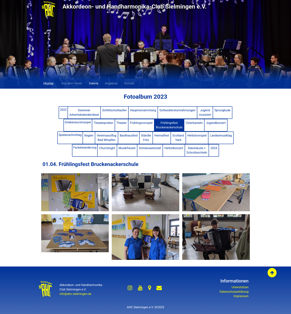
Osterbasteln (194, 123)
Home (47, 83)
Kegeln (89, 135)
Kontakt (129, 83)
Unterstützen (240, 287)
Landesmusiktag (221, 135)
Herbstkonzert (173, 148)
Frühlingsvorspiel (141, 123)
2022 (63, 109)
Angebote (111, 83)
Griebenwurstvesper (78, 122)
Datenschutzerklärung (234, 291)
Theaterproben (103, 123)
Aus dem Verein (72, 83)
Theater (122, 123)
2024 (213, 148)
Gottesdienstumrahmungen (177, 110)
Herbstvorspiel (197, 135)
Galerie (93, 83)
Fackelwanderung (84, 147)
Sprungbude (222, 110)
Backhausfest (129, 135)
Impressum (241, 296)
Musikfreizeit (127, 148)
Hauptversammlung (143, 110)
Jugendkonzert (216, 123)
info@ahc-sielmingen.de (75, 294)
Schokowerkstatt (150, 148)
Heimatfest (161, 135)
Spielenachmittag (70, 135)
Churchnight (107, 148)
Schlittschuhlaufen (114, 110)
